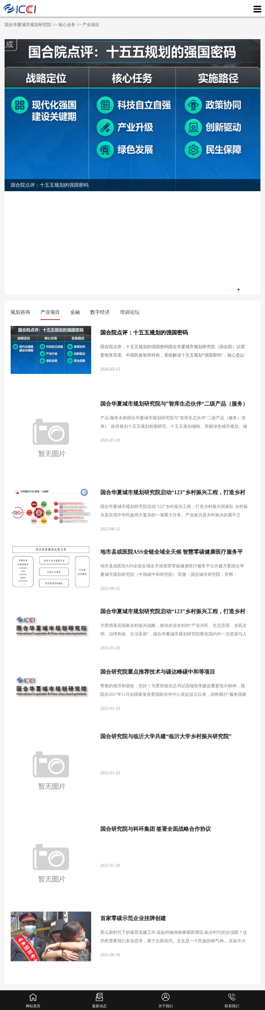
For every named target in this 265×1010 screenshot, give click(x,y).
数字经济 (100, 312)
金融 (75, 312)
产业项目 (90, 24)
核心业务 (66, 24)
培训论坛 (129, 312)
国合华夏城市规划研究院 (28, 24)
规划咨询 (20, 312)
